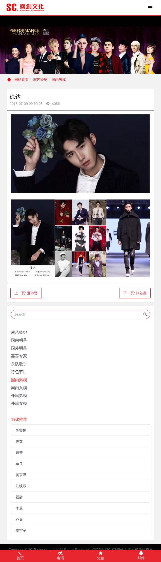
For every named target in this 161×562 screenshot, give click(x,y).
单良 (19, 464)
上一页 (26, 293)
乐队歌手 (19, 364)
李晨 (19, 508)
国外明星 (19, 348)
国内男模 (59, 80)
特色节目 (19, 372)
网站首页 (18, 80)
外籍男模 (19, 395)
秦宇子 (21, 531)
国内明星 (19, 340)
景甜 (19, 497)
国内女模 (19, 388)
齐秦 (19, 519)
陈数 (19, 441)
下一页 (135, 293)
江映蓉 (21, 486)
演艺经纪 (40, 80)
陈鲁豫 (21, 430)
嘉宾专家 (19, 356)
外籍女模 (19, 403)
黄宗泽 (21, 475)
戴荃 (19, 452)
